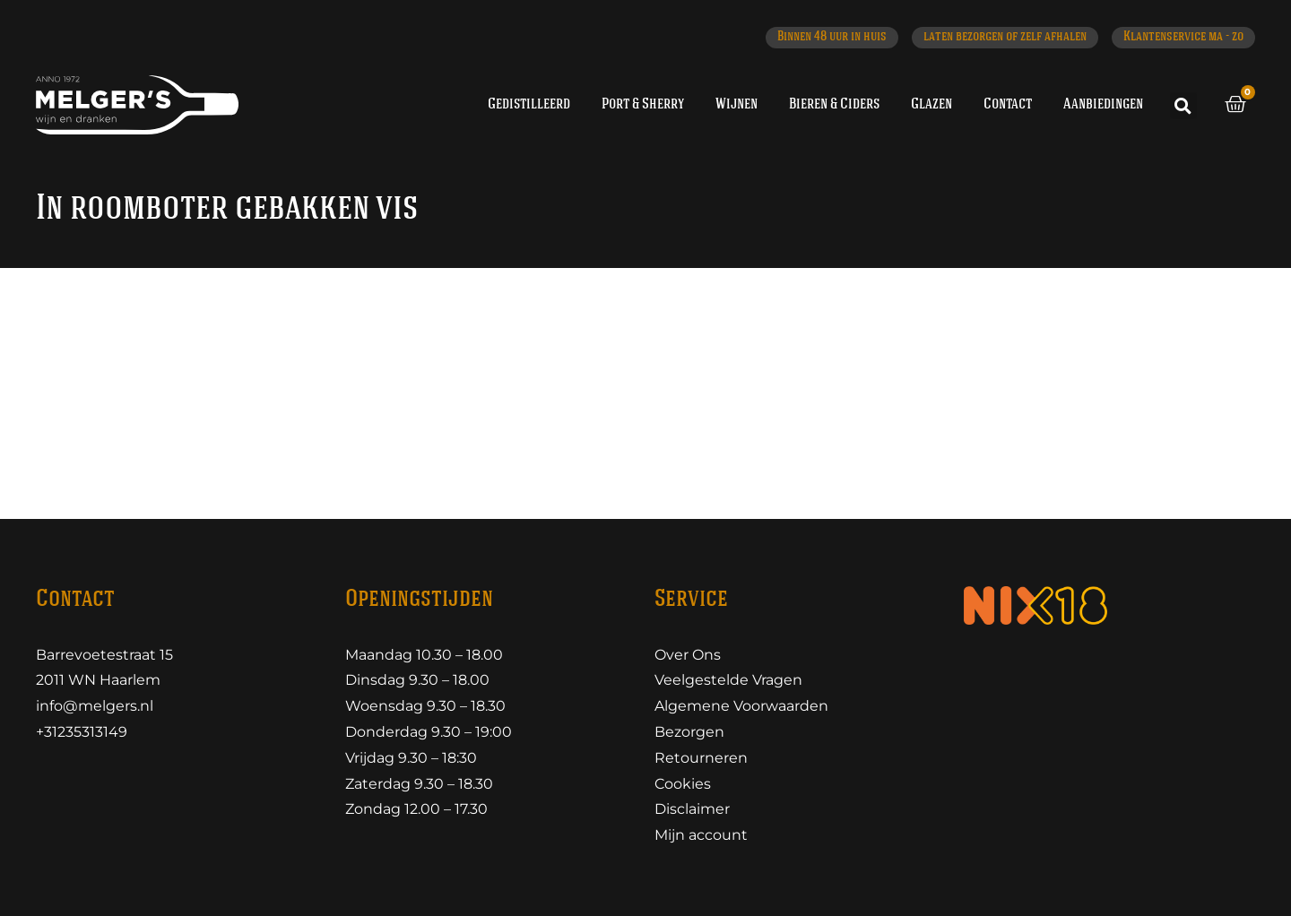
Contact (1007, 104)
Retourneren (701, 757)
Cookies (682, 783)
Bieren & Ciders (834, 104)
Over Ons (687, 654)
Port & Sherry (643, 104)
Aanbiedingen (1103, 104)
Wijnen (736, 104)
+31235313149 (81, 731)
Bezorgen (689, 731)
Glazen (931, 104)
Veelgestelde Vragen (728, 679)
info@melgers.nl (94, 705)
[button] (1183, 105)
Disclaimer (692, 808)
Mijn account (701, 834)
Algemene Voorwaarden (741, 705)
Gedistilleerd (529, 104)
